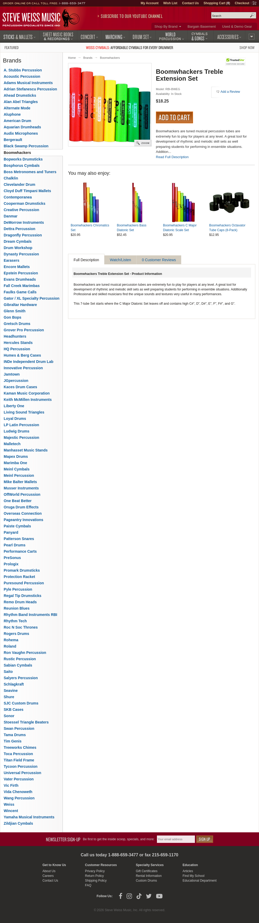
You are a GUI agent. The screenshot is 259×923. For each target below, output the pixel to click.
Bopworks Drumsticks (23, 159)
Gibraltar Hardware (20, 305)
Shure (9, 697)
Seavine (11, 690)
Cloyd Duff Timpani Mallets (27, 191)
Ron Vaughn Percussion (25, 652)
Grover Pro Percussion (24, 330)
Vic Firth (11, 785)
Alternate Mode (17, 108)
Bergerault (13, 140)
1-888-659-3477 (72, 3)
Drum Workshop (18, 248)
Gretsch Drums (17, 324)
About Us (48, 871)
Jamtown (12, 374)
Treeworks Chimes (20, 747)
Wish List (170, 3)
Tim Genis (12, 741)
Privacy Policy (95, 871)
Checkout (242, 3)
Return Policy (94, 876)
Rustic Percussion (20, 659)
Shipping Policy (96, 880)
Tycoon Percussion (20, 766)
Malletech (12, 444)
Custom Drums (146, 880)
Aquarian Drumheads (22, 127)
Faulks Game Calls (20, 292)
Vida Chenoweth (18, 792)
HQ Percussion (17, 349)
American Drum (17, 121)
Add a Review (230, 92)
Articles (188, 871)
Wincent (11, 811)
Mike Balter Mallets (20, 482)
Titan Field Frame (19, 760)
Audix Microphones (21, 133)
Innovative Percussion (23, 368)
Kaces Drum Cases (20, 387)
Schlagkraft (14, 684)
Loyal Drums (15, 418)
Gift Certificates (146, 871)
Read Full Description (172, 157)
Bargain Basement (202, 26)
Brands (88, 57)
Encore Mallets (17, 267)
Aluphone (12, 114)
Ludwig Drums (16, 431)
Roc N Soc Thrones (21, 627)
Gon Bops (12, 317)
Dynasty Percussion (21, 254)
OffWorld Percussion (22, 494)
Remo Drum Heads (20, 602)
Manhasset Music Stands (26, 450)
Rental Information (149, 876)
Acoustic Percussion (22, 76)
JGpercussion (16, 380)
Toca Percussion (18, 754)
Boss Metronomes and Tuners (30, 172)
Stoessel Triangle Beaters (26, 722)
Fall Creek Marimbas (22, 286)
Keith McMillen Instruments (28, 399)
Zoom (145, 143)
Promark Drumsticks (22, 570)
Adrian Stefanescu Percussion (30, 89)
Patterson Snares (19, 539)
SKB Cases (13, 709)
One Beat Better (18, 501)
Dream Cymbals (18, 241)
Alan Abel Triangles (21, 102)
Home (72, 57)
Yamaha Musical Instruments (29, 817)
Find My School (193, 876)
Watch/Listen (120, 260)
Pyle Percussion (18, 589)
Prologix (11, 564)
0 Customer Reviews (159, 260)
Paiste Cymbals (17, 526)
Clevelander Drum (19, 184)
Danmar (10, 216)
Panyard (11, 532)
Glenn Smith (14, 311)
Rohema (11, 640)
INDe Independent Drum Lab (28, 362)
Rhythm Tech (15, 621)
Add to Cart (174, 117)
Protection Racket (19, 577)
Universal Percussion (22, 773)
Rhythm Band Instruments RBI (30, 615)
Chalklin (11, 178)
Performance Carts (20, 551)
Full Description (86, 260)
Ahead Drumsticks (20, 95)
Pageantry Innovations (23, 520)
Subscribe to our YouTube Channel (131, 16)
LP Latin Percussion (21, 425)
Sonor (9, 716)
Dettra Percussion (19, 229)
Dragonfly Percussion (23, 235)
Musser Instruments (21, 488)
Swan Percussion (19, 728)
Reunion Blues (17, 608)
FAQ (88, 885)
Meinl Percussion (19, 475)
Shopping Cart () (217, 3)
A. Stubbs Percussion (23, 70)
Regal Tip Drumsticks (22, 596)
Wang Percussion (19, 798)
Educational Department (200, 880)
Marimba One (15, 463)
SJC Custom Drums (21, 703)
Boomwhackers (110, 57)
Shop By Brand (166, 26)
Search (252, 15)
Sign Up (204, 839)
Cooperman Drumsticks (24, 203)
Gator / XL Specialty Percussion (31, 298)
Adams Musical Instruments (28, 83)
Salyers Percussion (21, 678)
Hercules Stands (18, 343)
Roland (10, 646)
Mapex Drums (16, 456)
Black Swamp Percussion (26, 146)
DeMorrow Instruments (24, 222)
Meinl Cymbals (17, 469)
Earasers (11, 260)
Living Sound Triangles (24, 412)
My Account (150, 3)
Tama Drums (15, 735)
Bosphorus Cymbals (22, 165)
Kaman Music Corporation (27, 393)
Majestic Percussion (21, 437)
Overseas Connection (23, 513)
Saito (8, 671)
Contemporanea (18, 197)
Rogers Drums (16, 633)
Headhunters (15, 336)
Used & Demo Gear (237, 26)
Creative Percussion (21, 210)
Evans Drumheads (20, 279)
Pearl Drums (14, 545)
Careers (48, 876)
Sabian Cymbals (18, 665)
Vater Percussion (19, 779)
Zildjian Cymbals (18, 823)
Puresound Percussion (24, 583)
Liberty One (14, 406)
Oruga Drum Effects (21, 507)
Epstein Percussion (21, 273)
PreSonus (12, 558)
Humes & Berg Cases (22, 355)
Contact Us (190, 3)
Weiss (9, 804)
